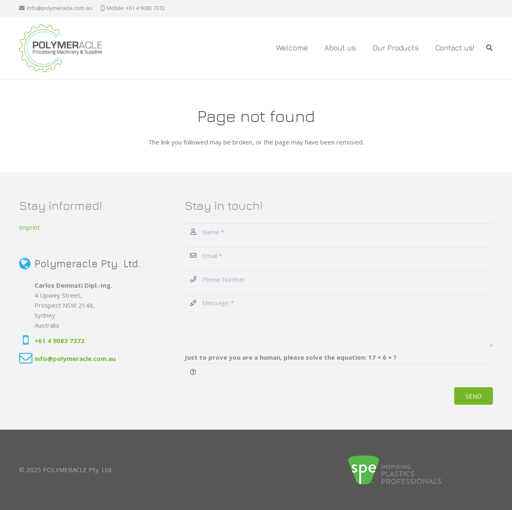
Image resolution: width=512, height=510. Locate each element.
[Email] (339, 255)
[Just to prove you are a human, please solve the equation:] (339, 372)
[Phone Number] (339, 279)
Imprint (29, 227)
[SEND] (473, 396)
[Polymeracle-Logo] (60, 48)
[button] (489, 47)
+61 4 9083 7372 (59, 340)
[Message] (339, 320)
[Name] (339, 232)
